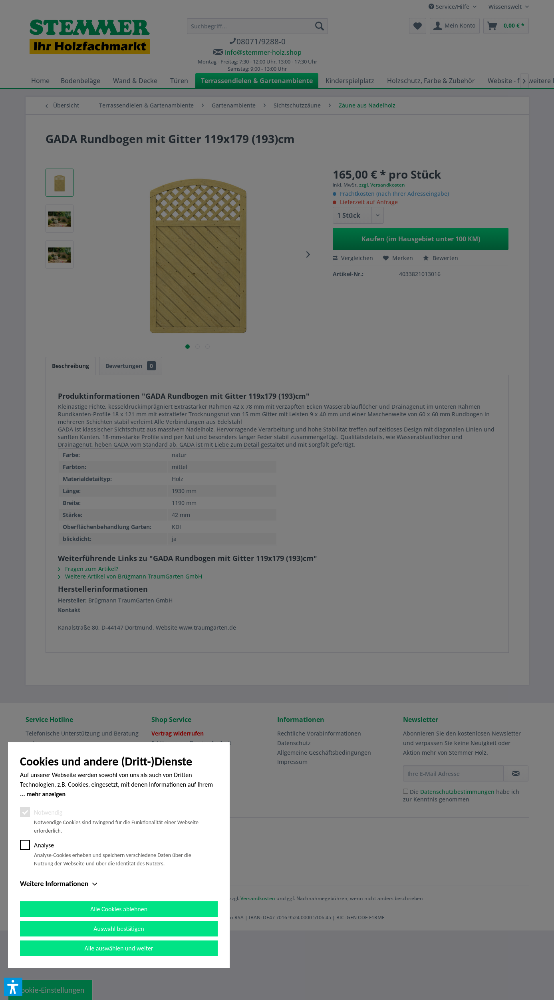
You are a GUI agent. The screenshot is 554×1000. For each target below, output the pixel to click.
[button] (13, 987)
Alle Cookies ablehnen (118, 909)
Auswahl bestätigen (118, 928)
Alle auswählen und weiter (119, 948)
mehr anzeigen (46, 794)
